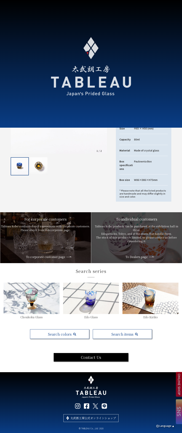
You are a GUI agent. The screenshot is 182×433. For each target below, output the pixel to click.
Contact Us (91, 357)
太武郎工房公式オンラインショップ (93, 418)
